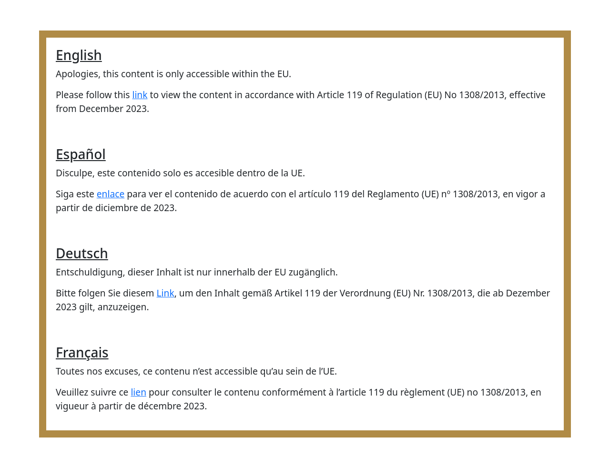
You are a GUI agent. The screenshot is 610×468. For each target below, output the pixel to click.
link (139, 94)
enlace (110, 193)
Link (165, 292)
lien (138, 392)
